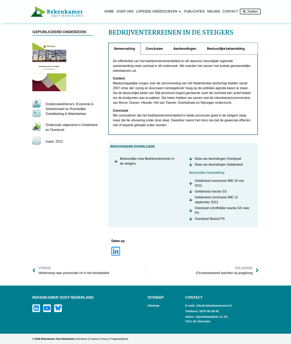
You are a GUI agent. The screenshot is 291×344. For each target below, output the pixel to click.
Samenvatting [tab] (124, 48)
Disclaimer (82, 339)
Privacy (104, 339)
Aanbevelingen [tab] (184, 48)
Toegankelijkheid (119, 339)
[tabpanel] (183, 95)
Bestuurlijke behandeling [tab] (226, 48)
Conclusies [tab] (154, 48)
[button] (115, 251)
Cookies (94, 339)
